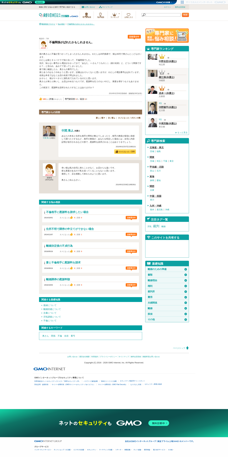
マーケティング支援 (105, 450)
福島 (159, 151)
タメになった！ (127, 151)
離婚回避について (52, 309)
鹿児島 (160, 209)
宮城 (152, 151)
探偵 (167, 314)
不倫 (60, 336)
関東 (152, 157)
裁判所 (167, 291)
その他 (167, 319)
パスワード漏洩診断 (91, 381)
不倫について (50, 320)
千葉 (165, 161)
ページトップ (179, 348)
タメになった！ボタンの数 (129, 118)
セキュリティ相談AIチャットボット (132, 381)
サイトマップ (107, 7)
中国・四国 (155, 196)
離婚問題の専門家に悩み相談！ (167, 35)
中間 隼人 (46, 138)
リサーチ (118, 450)
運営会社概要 (84, 357)
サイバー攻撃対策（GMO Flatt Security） (112, 384)
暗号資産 (147, 450)
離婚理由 (167, 280)
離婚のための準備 (167, 269)
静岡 (152, 180)
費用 (167, 297)
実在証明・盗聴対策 (41, 384)
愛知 (159, 180)
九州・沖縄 (155, 206)
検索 (185, 15)
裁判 (156, 226)
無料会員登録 (180, 7)
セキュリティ (91, 450)
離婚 (163, 226)
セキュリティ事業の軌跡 (153, 384)
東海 (152, 176)
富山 (152, 171)
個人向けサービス (159, 450)
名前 (66, 336)
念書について (50, 313)
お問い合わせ (90, 7)
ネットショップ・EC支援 (62, 450)
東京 (172, 161)
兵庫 (152, 190)
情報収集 (127, 450)
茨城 (152, 161)
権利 (167, 286)
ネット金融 (137, 450)
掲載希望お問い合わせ (151, 357)
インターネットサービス (42, 450)
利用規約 (94, 357)
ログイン (167, 7)
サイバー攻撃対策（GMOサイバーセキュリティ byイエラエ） (73, 384)
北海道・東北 (157, 147)
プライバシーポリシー (108, 357)
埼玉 (159, 161)
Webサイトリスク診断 (109, 381)
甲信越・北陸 (157, 167)
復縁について (50, 305)
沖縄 (167, 209)
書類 (167, 275)
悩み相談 (100, 17)
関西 (152, 186)
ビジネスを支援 (79, 450)
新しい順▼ (100, 118)
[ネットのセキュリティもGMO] (24, 2)
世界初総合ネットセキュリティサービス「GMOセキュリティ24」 (57, 381)
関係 (53, 336)
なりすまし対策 (135, 384)
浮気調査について (52, 317)
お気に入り (128, 17)
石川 (159, 171)
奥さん (45, 336)
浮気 (149, 226)
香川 (152, 200)
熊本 (152, 209)
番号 (73, 336)
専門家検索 (86, 17)
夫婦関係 (167, 302)
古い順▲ (111, 118)
